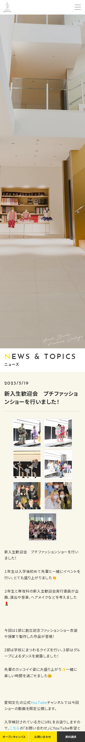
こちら (14, 728)
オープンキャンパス (14, 737)
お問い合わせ (42, 737)
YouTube (39, 702)
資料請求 (70, 737)
